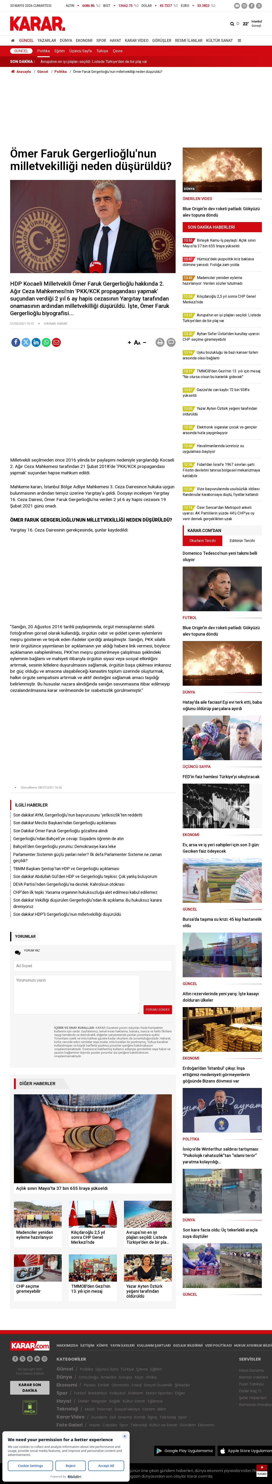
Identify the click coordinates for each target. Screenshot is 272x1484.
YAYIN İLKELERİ (122, 1345)
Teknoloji (67, 1409)
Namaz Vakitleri (253, 1377)
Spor (101, 40)
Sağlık (114, 1401)
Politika (43, 51)
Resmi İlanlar (188, 40)
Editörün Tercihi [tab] (242, 540)
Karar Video (136, 40)
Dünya (66, 40)
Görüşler (161, 40)
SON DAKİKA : (22, 61)
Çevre (118, 51)
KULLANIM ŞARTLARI (154, 1345)
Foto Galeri (69, 1425)
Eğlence (155, 1401)
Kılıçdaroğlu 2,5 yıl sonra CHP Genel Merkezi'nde (81, 61)
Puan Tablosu (251, 1384)
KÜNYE (102, 1345)
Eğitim (59, 51)
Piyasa (89, 1385)
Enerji (136, 1385)
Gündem (99, 1417)
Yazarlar (46, 40)
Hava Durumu (251, 1370)
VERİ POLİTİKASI (218, 1345)
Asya (138, 1377)
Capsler (110, 1425)
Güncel (26, 40)
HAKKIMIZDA (67, 1345)
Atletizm (135, 1393)
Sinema (125, 1417)
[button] (129, 342)
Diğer (180, 1393)
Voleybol (117, 1393)
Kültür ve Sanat (163, 1425)
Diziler (83, 1401)
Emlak (103, 1385)
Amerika (108, 1377)
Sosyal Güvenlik (158, 1385)
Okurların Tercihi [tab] (203, 540)
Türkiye (102, 51)
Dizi (113, 1417)
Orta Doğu (88, 1377)
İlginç (152, 1417)
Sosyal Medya (127, 1409)
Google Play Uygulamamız (189, 1450)
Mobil (90, 1409)
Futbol (80, 1393)
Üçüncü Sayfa (81, 51)
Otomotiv (120, 1385)
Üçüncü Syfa (106, 1369)
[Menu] (238, 40)
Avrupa (125, 1377)
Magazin (99, 1401)
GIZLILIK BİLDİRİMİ (188, 1345)
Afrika (151, 1377)
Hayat (115, 40)
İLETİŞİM (87, 1345)
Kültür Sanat (219, 40)
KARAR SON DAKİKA (30, 1387)
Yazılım (148, 1409)
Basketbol (97, 1393)
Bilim (161, 1409)
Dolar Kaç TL (250, 1391)
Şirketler (182, 1385)
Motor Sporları (159, 1393)
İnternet (104, 1409)
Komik (139, 1417)
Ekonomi (84, 40)
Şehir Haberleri (252, 1398)
